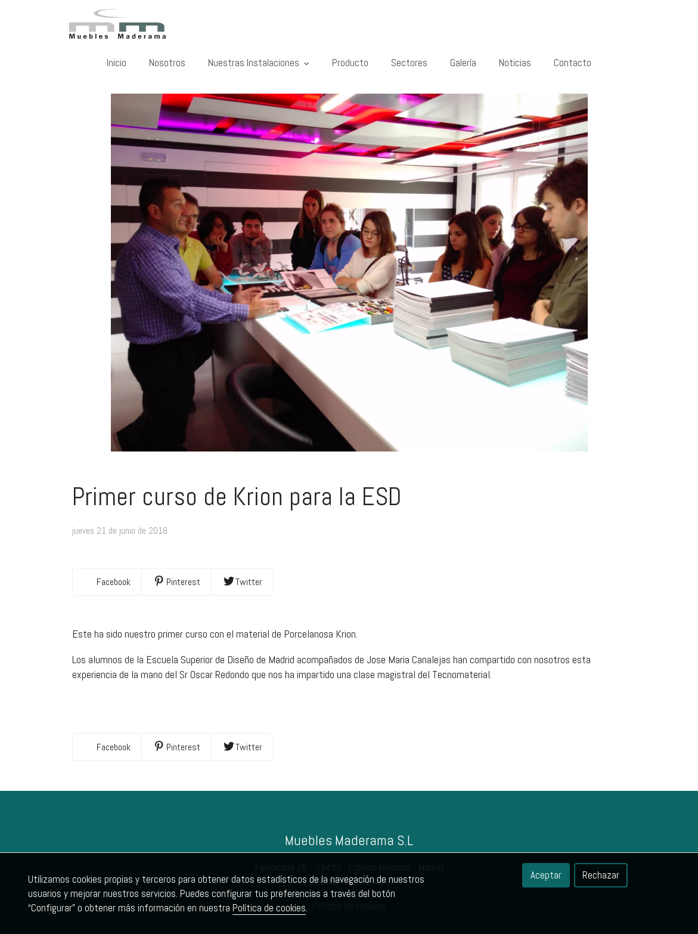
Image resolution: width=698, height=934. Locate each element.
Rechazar (600, 875)
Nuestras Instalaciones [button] (258, 62)
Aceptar (546, 875)
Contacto (572, 62)
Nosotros (167, 62)
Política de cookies (269, 907)
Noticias (515, 62)
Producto (350, 62)
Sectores (409, 62)
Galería (463, 62)
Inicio (116, 62)
